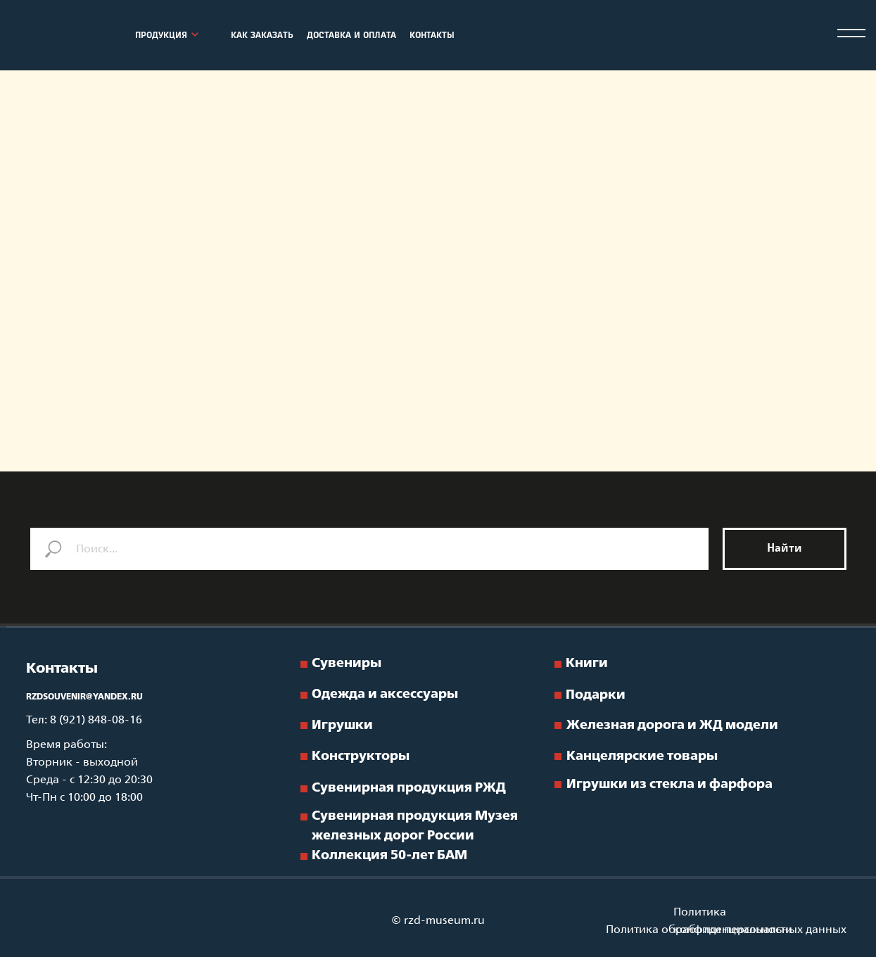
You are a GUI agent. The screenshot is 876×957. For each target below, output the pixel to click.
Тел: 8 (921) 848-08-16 (84, 720)
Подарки (596, 695)
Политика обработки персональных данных (726, 930)
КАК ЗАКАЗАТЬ (262, 36)
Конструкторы (361, 756)
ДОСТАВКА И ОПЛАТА (351, 36)
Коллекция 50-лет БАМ (389, 855)
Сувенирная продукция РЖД (409, 788)
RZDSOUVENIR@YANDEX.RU (84, 697)
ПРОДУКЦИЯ (161, 36)
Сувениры (346, 663)
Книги (587, 663)
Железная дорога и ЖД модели (672, 725)
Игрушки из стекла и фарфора (669, 784)
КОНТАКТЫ (432, 36)
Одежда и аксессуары (385, 694)
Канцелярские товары (642, 756)
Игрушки (342, 725)
